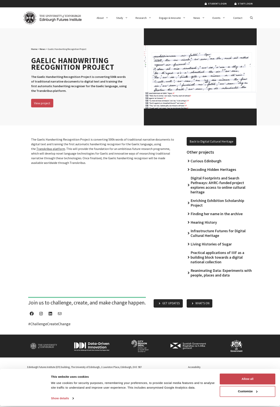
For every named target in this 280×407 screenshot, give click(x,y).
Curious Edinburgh (206, 160)
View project (42, 103)
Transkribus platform (50, 149)
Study (124, 18)
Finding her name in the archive (217, 213)
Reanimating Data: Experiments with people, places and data (221, 272)
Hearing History (204, 222)
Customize (247, 392)
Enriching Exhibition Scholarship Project (217, 203)
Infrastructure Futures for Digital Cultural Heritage (218, 233)
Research (145, 18)
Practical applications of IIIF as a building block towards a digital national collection (217, 257)
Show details (60, 399)
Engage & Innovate (174, 18)
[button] (251, 18)
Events (221, 18)
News (201, 18)
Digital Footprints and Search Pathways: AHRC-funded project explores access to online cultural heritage (218, 185)
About (104, 18)
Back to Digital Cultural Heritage (211, 141)
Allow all (248, 380)
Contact (237, 18)
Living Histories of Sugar (211, 244)
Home (34, 49)
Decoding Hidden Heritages (213, 169)
